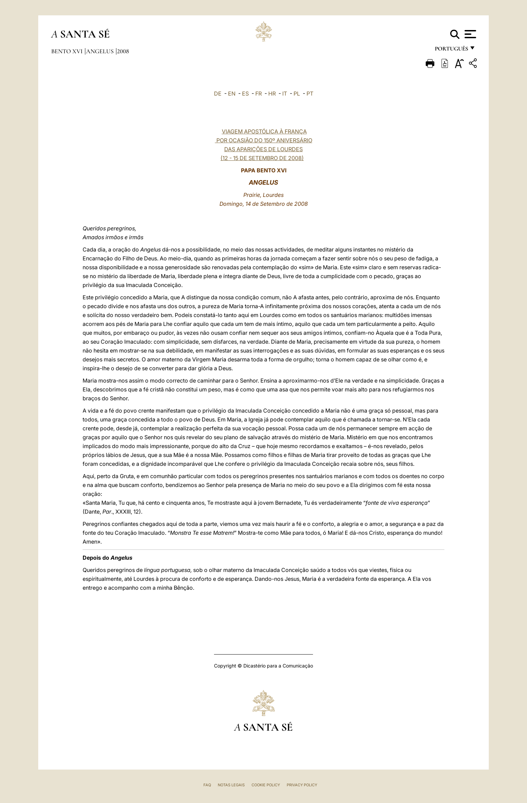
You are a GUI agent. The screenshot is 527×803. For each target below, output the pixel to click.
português (451, 50)
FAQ (207, 785)
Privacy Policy (302, 785)
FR (258, 93)
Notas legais (231, 785)
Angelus (100, 51)
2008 (123, 51)
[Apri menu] (469, 34)
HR (272, 93)
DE (218, 93)
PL (297, 93)
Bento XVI (67, 51)
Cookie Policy (266, 785)
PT (310, 93)
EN (232, 93)
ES (245, 93)
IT (284, 93)
